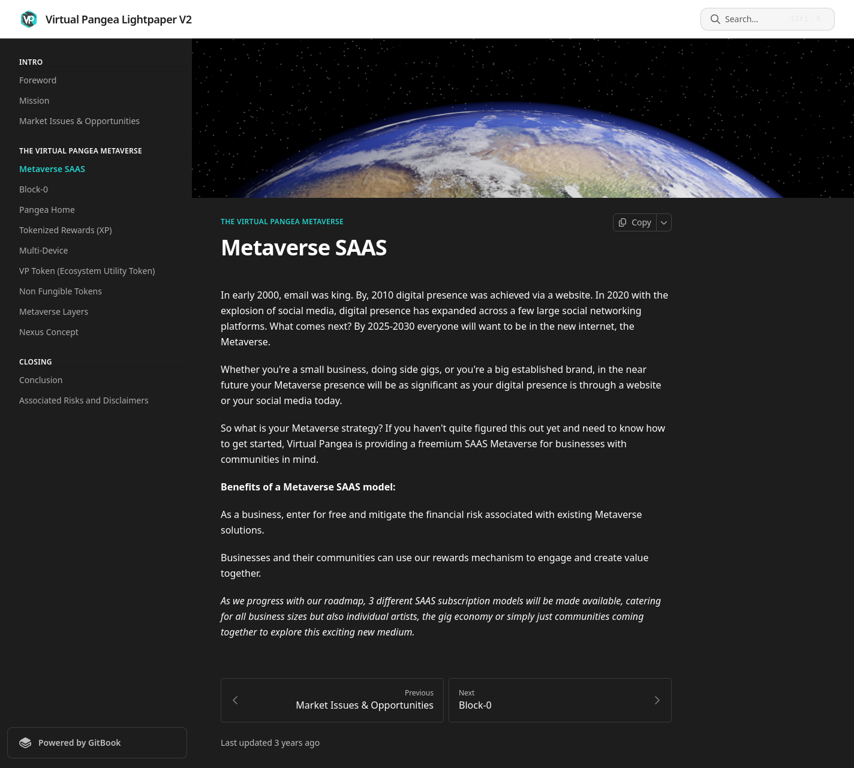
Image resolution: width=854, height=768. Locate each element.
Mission (34, 100)
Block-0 (33, 189)
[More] (664, 222)
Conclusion (40, 379)
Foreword (37, 80)
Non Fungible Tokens (60, 291)
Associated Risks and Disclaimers (84, 400)
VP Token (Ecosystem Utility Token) (87, 270)
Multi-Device (43, 250)
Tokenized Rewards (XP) (65, 230)
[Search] (754, 19)
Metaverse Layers (53, 311)
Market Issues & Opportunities (79, 121)
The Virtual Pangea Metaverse (282, 222)
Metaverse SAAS (52, 168)
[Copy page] (635, 222)
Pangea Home (47, 209)
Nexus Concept (49, 332)
